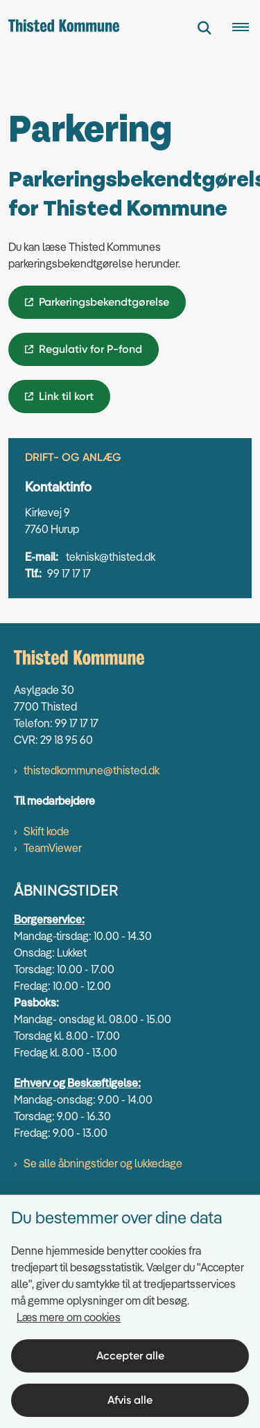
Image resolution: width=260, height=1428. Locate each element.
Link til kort (66, 396)
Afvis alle (130, 1400)
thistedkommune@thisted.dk (91, 770)
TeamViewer (53, 848)
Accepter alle (130, 1355)
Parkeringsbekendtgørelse (104, 301)
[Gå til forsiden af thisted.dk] (59, 27)
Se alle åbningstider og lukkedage (103, 1163)
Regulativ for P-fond (90, 349)
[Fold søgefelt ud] (204, 27)
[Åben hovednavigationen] (246, 27)
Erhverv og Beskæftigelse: (77, 1083)
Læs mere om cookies (69, 1317)
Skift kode (46, 831)
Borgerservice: (49, 919)
